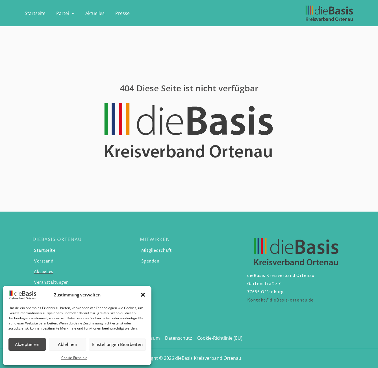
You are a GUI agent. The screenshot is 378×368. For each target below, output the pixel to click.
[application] (69, 13)
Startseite (34, 13)
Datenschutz (178, 338)
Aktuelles (90, 13)
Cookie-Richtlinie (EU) (219, 338)
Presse (116, 13)
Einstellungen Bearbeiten (117, 344)
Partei (63, 13)
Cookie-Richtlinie (74, 357)
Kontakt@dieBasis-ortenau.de (280, 300)
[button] (143, 295)
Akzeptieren (27, 344)
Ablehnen (67, 344)
